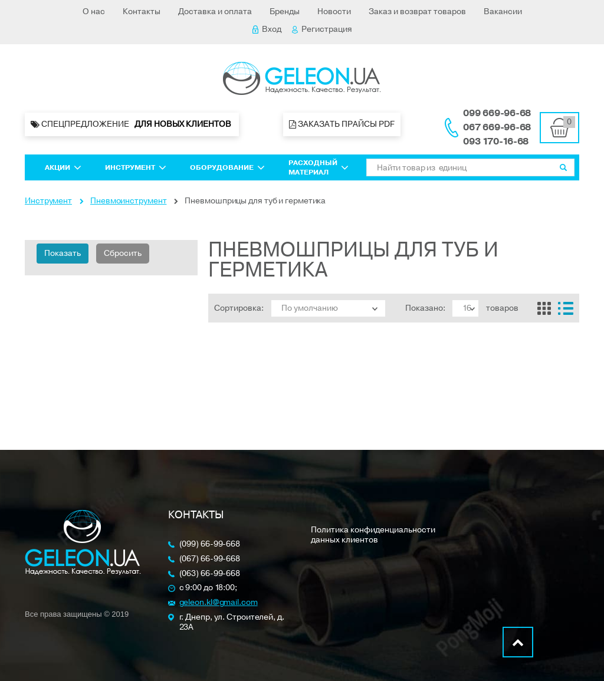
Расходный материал (318, 167)
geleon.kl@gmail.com (218, 603)
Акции (63, 167)
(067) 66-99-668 (210, 559)
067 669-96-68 (497, 127)
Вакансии (503, 11)
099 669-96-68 (497, 113)
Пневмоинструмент (128, 200)
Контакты (141, 11)
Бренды (285, 11)
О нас (94, 11)
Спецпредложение (132, 124)
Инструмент (135, 167)
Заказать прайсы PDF (342, 124)
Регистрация (322, 29)
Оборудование (227, 167)
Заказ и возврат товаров (417, 11)
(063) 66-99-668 (210, 574)
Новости (334, 11)
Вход (266, 29)
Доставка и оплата (215, 11)
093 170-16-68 (495, 141)
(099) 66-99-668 (210, 544)
